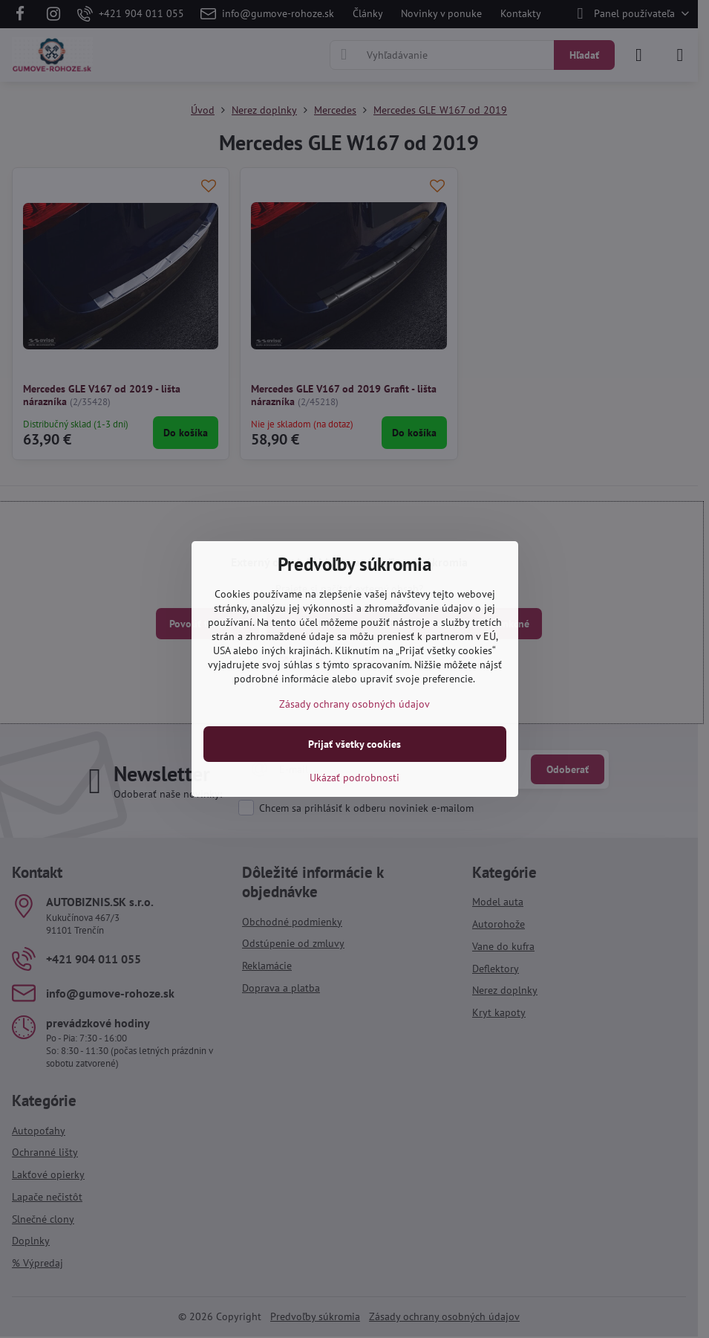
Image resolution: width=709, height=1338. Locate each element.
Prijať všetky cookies (354, 744)
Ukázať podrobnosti (354, 777)
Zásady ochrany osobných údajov (354, 704)
